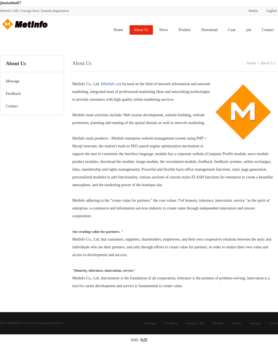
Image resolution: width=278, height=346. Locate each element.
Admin (273, 323)
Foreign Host (30, 11)
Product (184, 30)
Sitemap (254, 323)
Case (231, 30)
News (163, 30)
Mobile (253, 11)
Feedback (171, 323)
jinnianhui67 (10, 3)
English (271, 11)
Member (218, 323)
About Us (141, 30)
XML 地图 (139, 340)
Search (236, 323)
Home (118, 30)
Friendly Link (195, 323)
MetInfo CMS (9, 11)
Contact (268, 30)
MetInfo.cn (111, 84)
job (248, 30)
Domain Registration (55, 11)
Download (209, 30)
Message (150, 323)
